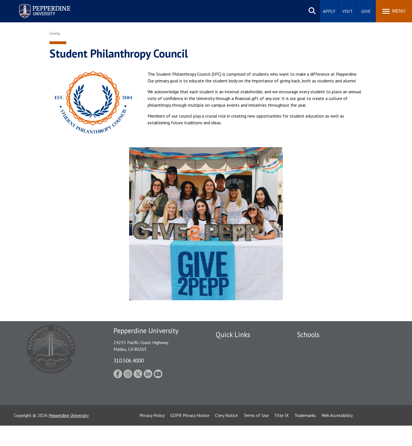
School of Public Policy (318, 384)
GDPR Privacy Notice (189, 435)
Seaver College (311, 345)
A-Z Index (225, 394)
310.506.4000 (128, 360)
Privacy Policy (152, 435)
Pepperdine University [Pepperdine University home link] (37, 5)
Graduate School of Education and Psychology (340, 374)
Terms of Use (256, 435)
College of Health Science (321, 394)
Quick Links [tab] (233, 334)
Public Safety (228, 345)
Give (366, 11)
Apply (329, 11)
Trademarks (305, 435)
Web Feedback (229, 413)
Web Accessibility (337, 435)
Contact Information (235, 384)
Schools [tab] (308, 334)
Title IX (281, 435)
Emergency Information (238, 365)
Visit (347, 11)
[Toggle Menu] (394, 11)
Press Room (227, 403)
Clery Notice (226, 435)
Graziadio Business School (321, 365)
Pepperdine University (69, 435)
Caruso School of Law (317, 355)
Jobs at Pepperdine (233, 374)
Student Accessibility (235, 355)
